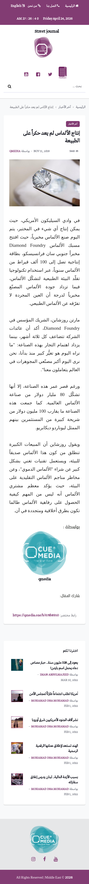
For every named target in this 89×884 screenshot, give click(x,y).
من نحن (34, 6)
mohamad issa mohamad (50, 701)
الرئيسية (72, 6)
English (18, 6)
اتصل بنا (53, 6)
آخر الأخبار (64, 107)
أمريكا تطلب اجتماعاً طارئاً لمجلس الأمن (53, 694)
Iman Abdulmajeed (54, 675)
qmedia (14, 151)
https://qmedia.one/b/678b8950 (36, 615)
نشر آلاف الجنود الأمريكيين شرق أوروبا (55, 720)
